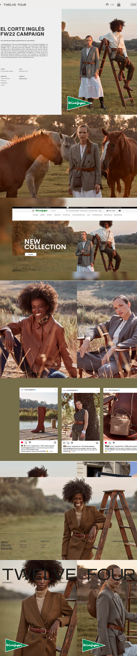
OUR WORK (7, 548)
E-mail (43, 547)
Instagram (23, 545)
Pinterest (23, 547)
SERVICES (6, 545)
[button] (119, 4)
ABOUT (4, 542)
